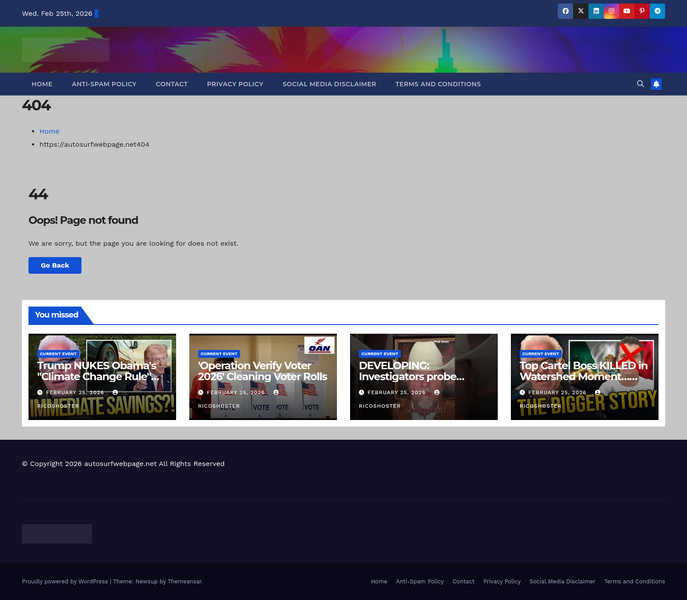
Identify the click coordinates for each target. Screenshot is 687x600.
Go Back (55, 265)
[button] (640, 84)
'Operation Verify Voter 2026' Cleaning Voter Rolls (262, 371)
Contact (172, 84)
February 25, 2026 (76, 392)
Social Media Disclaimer (329, 84)
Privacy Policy (235, 84)
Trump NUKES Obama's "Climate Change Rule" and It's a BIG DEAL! (96, 376)
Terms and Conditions (438, 84)
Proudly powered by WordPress (66, 581)
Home (42, 84)
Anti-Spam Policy (104, 84)
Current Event (58, 353)
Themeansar (185, 581)
